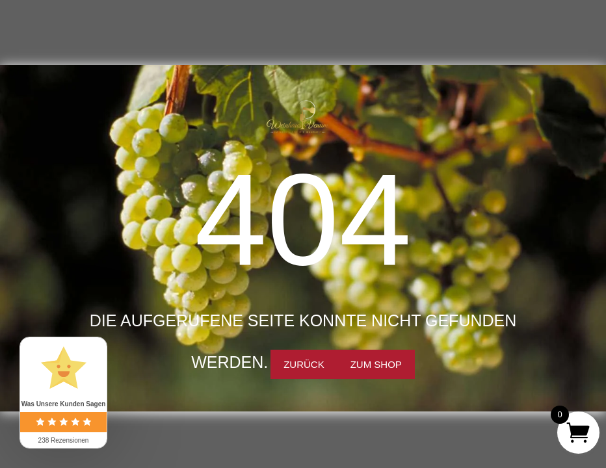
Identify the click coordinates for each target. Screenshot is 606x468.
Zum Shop (376, 364)
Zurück (303, 364)
